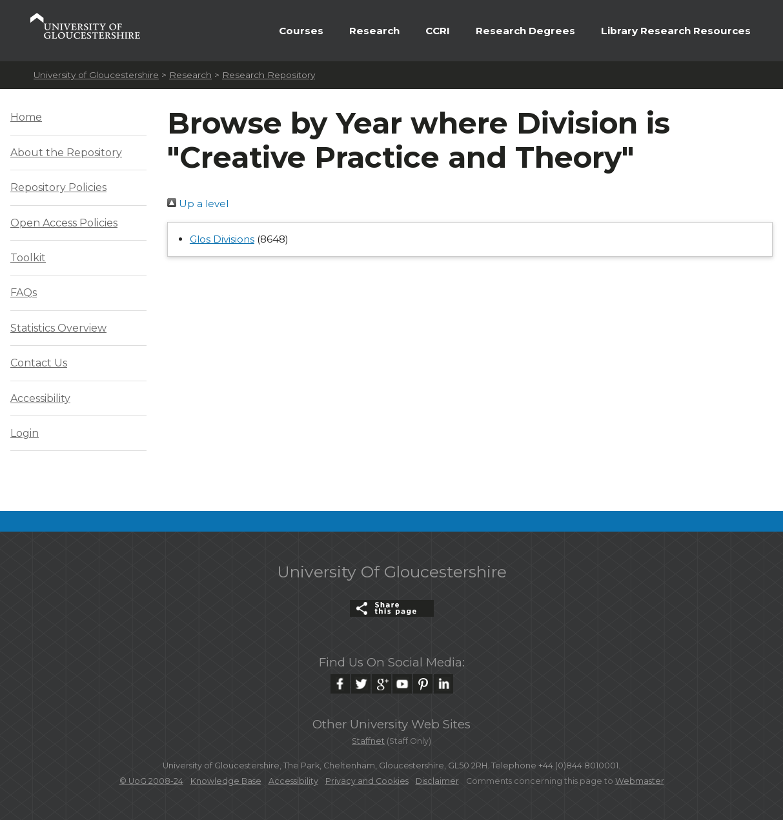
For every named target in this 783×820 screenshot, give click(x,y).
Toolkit (28, 258)
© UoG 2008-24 (151, 781)
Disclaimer (437, 781)
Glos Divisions (222, 239)
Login (24, 433)
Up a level (198, 203)
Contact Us (38, 363)
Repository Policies (58, 187)
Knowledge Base (225, 781)
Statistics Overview (58, 328)
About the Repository (66, 152)
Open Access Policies (63, 223)
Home (26, 117)
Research (374, 31)
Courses (301, 31)
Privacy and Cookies (367, 781)
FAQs (23, 292)
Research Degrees (525, 31)
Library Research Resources (676, 31)
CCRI (437, 31)
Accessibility (40, 398)
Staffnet (368, 741)
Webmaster (639, 781)
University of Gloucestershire (96, 75)
